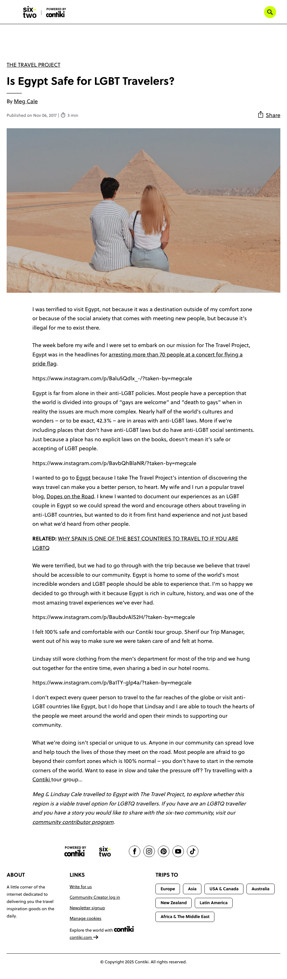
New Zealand (174, 903)
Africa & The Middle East (185, 917)
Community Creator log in (95, 897)
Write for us (81, 887)
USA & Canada (224, 889)
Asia (192, 889)
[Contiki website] (75, 851)
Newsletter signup (87, 908)
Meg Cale (26, 101)
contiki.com (84, 937)
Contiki (41, 779)
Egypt (83, 477)
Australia (261, 889)
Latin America (213, 903)
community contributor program (72, 822)
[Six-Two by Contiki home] (30, 12)
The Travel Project (33, 65)
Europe (168, 889)
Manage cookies (85, 918)
